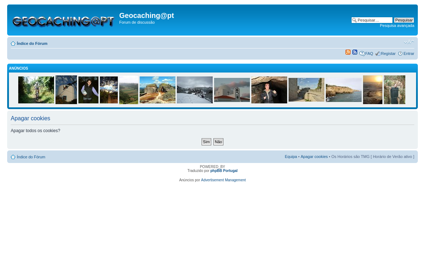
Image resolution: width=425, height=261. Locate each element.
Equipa (291, 156)
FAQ (369, 53)
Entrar (409, 53)
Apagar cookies (314, 156)
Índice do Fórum (32, 43)
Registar (388, 53)
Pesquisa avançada (397, 25)
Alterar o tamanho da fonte (409, 42)
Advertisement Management (223, 180)
